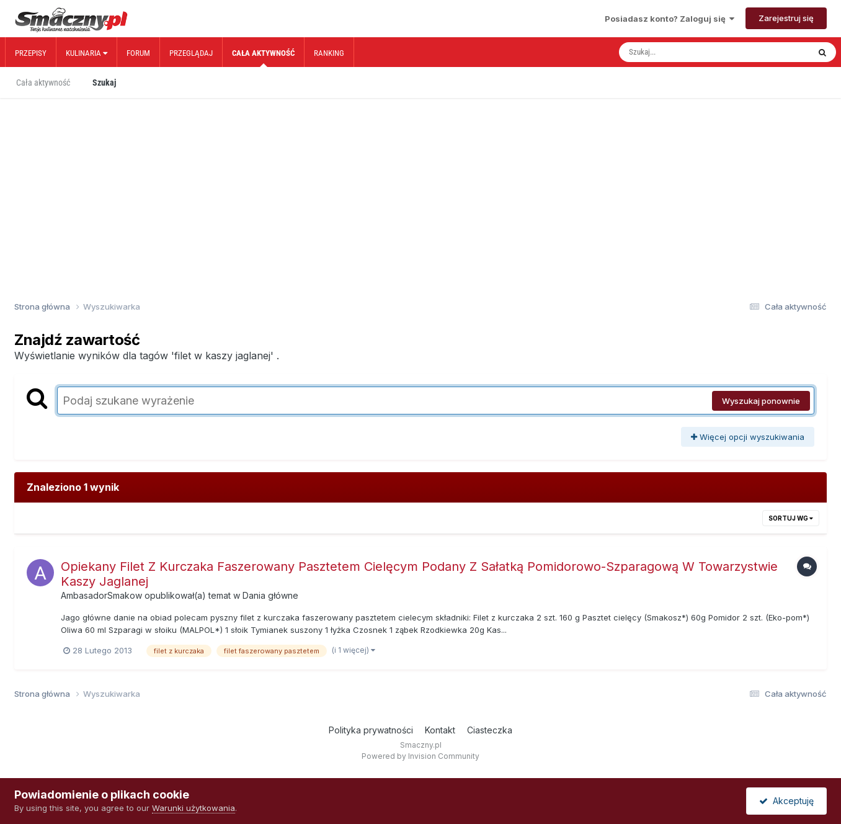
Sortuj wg (790, 518)
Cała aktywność (263, 57)
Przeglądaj (191, 53)
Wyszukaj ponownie (761, 401)
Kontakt (440, 730)
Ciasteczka (489, 730)
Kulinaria (86, 53)
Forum (138, 53)
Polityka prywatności (371, 730)
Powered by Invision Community (420, 756)
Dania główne (270, 595)
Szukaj (104, 82)
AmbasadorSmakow (101, 595)
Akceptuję (786, 800)
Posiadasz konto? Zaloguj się (669, 19)
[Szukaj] (688, 52)
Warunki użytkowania (193, 808)
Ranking (329, 53)
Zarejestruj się (786, 18)
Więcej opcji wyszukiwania (747, 437)
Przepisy (31, 53)
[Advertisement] (420, 179)
